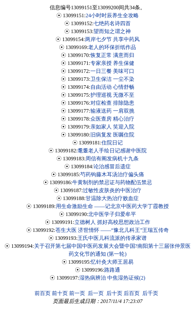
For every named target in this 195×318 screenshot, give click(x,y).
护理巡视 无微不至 (112, 95)
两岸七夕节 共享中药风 (112, 39)
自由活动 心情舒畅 (112, 87)
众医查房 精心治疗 (112, 119)
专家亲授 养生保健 (112, 63)
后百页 (132, 293)
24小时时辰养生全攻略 (112, 15)
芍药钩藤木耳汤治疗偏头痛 (112, 174)
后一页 (96, 293)
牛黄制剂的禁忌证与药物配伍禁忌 (112, 182)
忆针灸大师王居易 (112, 262)
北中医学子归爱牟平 (112, 214)
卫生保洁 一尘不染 (112, 79)
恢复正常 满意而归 (112, 55)
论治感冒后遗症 (112, 166)
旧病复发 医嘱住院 (112, 135)
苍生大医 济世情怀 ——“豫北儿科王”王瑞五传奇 (112, 230)
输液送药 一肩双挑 (112, 111)
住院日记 (112, 143)
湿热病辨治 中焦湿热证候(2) (112, 278)
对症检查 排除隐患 (112, 103)
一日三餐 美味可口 (112, 71)
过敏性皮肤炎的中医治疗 (112, 190)
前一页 (77, 293)
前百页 (43, 293)
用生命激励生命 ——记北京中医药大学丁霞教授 (112, 206)
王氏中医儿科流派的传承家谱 (112, 238)
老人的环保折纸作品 (112, 47)
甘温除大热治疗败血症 (112, 198)
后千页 (150, 293)
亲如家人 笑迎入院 (112, 127)
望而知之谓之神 (112, 31)
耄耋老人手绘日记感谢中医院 (112, 151)
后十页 (114, 293)
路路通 (112, 270)
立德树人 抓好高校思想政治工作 (112, 222)
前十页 (60, 293)
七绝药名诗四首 (112, 23)
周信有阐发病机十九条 (112, 158)
